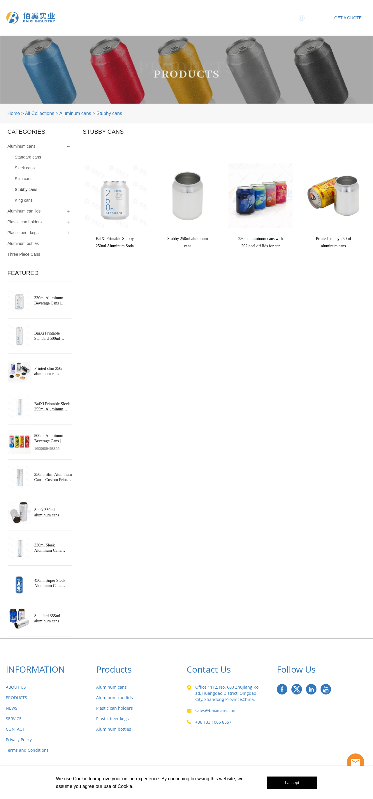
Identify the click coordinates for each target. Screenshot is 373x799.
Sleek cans (25, 168)
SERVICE (14, 718)
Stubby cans (109, 113)
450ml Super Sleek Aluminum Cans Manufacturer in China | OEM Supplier (53, 583)
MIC (225, 24)
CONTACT (15, 729)
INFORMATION (35, 669)
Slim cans (24, 178)
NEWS (11, 708)
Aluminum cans (75, 113)
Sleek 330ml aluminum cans (46, 512)
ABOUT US (16, 687)
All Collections (39, 113)
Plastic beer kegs (23, 232)
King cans (24, 200)
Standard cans (28, 157)
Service (260, 12)
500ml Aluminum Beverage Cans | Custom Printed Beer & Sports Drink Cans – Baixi (53, 439)
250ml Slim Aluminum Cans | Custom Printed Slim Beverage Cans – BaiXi (53, 477)
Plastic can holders (25, 222)
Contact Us (256, 24)
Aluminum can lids (24, 211)
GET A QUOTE (348, 17)
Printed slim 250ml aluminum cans (50, 371)
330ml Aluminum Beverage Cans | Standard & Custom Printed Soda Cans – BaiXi (51, 301)
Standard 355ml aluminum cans (47, 618)
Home (81, 12)
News (231, 12)
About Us (112, 12)
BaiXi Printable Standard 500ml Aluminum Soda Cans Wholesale (52, 336)
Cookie (80, 778)
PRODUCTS (16, 697)
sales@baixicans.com (216, 710)
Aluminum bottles (23, 243)
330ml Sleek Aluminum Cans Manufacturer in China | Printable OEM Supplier (53, 548)
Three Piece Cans (191, 12)
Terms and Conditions (27, 750)
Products (146, 12)
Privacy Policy (19, 739)
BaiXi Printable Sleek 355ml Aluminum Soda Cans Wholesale (52, 407)
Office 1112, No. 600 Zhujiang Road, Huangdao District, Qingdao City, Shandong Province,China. (226, 693)
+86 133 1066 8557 (213, 722)
